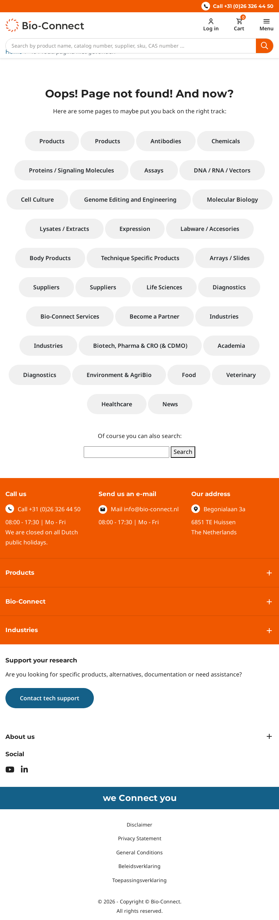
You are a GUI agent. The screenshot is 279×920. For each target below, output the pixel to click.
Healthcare (116, 404)
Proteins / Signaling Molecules (71, 170)
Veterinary (241, 375)
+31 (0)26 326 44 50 (54, 509)
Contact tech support (49, 698)
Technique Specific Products (140, 258)
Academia (231, 346)
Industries (224, 316)
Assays (154, 170)
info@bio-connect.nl (151, 509)
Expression (134, 229)
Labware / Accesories (209, 229)
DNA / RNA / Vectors (222, 170)
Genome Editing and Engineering (130, 199)
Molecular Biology (232, 199)
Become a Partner (154, 316)
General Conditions (139, 852)
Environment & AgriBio (119, 375)
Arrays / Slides (230, 258)
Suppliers (46, 287)
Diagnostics (229, 287)
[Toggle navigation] (267, 24)
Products (52, 141)
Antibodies (166, 141)
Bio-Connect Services (69, 316)
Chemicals (226, 141)
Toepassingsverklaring (139, 880)
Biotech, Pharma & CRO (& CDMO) (140, 346)
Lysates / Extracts (64, 229)
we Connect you (139, 798)
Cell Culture (37, 199)
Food (189, 375)
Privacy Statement (139, 838)
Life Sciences (164, 287)
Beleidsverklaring (139, 866)
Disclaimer (139, 824)
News (170, 404)
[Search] (131, 46)
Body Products (50, 258)
